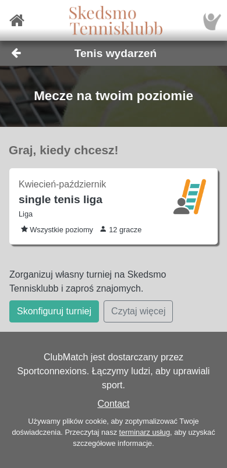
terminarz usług (144, 432)
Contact (113, 404)
